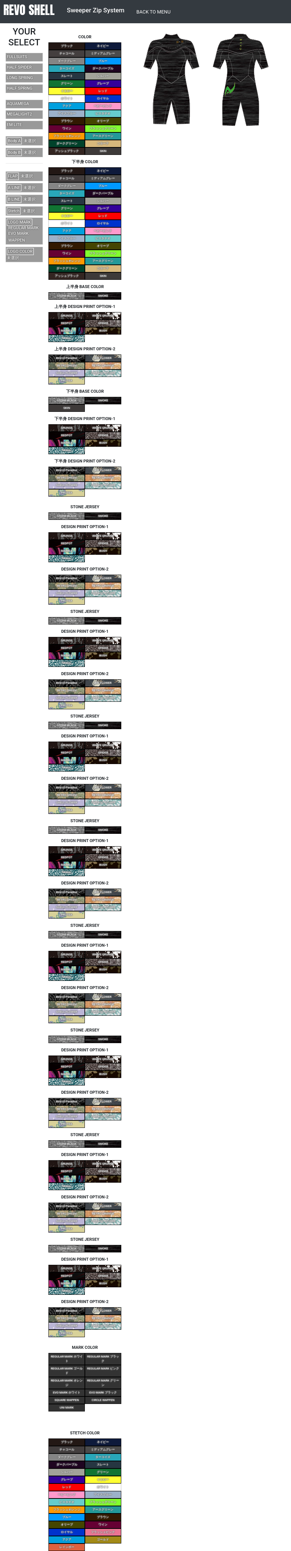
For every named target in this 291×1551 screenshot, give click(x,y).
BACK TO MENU (153, 12)
